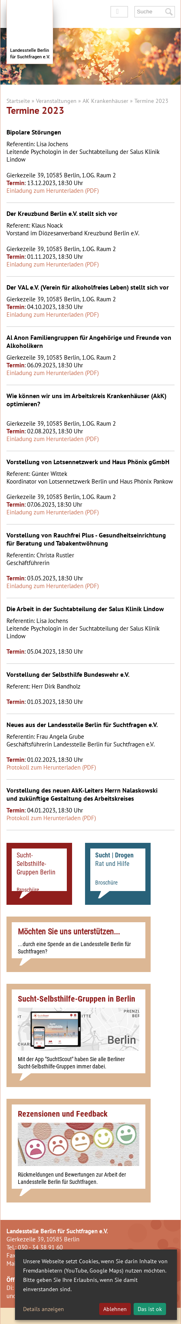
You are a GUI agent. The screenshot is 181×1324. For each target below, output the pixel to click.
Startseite (18, 100)
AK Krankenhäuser (105, 100)
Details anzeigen (43, 1309)
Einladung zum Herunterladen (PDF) (52, 190)
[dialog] (96, 1284)
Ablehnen (115, 1309)
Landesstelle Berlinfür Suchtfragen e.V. (30, 54)
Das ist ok (150, 1309)
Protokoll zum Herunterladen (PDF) (51, 767)
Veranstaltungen (56, 100)
